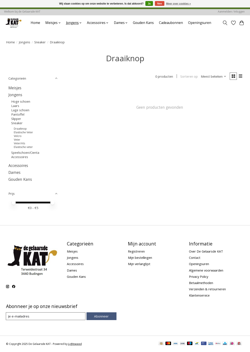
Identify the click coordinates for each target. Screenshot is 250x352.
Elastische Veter (23, 132)
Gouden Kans (143, 22)
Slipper (16, 118)
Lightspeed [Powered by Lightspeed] (75, 344)
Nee (159, 3)
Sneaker (40, 42)
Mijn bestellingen (140, 257)
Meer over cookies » (178, 3)
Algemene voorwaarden (206, 270)
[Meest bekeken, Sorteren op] (213, 76)
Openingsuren (199, 22)
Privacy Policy (198, 276)
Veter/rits (19, 143)
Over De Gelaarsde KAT (206, 251)
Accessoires (19, 157)
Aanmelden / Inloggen (231, 11)
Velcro (18, 136)
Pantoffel (17, 114)
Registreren (136, 251)
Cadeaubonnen (171, 22)
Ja (149, 3)
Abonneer (101, 316)
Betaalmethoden (201, 283)
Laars (15, 106)
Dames (14, 172)
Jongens (24, 42)
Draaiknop (20, 128)
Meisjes (14, 87)
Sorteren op (188, 76)
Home (35, 22)
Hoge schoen (20, 101)
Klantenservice (199, 295)
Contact (194, 257)
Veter (17, 139)
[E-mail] (46, 316)
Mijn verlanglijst (139, 264)
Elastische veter (23, 147)
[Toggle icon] (225, 23)
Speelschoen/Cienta (25, 152)
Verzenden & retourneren (207, 289)
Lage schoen (20, 110)
